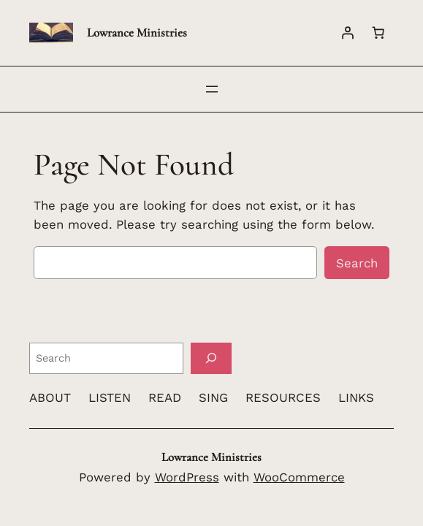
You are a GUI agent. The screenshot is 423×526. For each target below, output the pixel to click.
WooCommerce (299, 477)
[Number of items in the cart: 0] (378, 33)
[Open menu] (212, 89)
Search (357, 263)
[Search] (211, 358)
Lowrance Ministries (137, 32)
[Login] (347, 33)
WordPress (187, 477)
